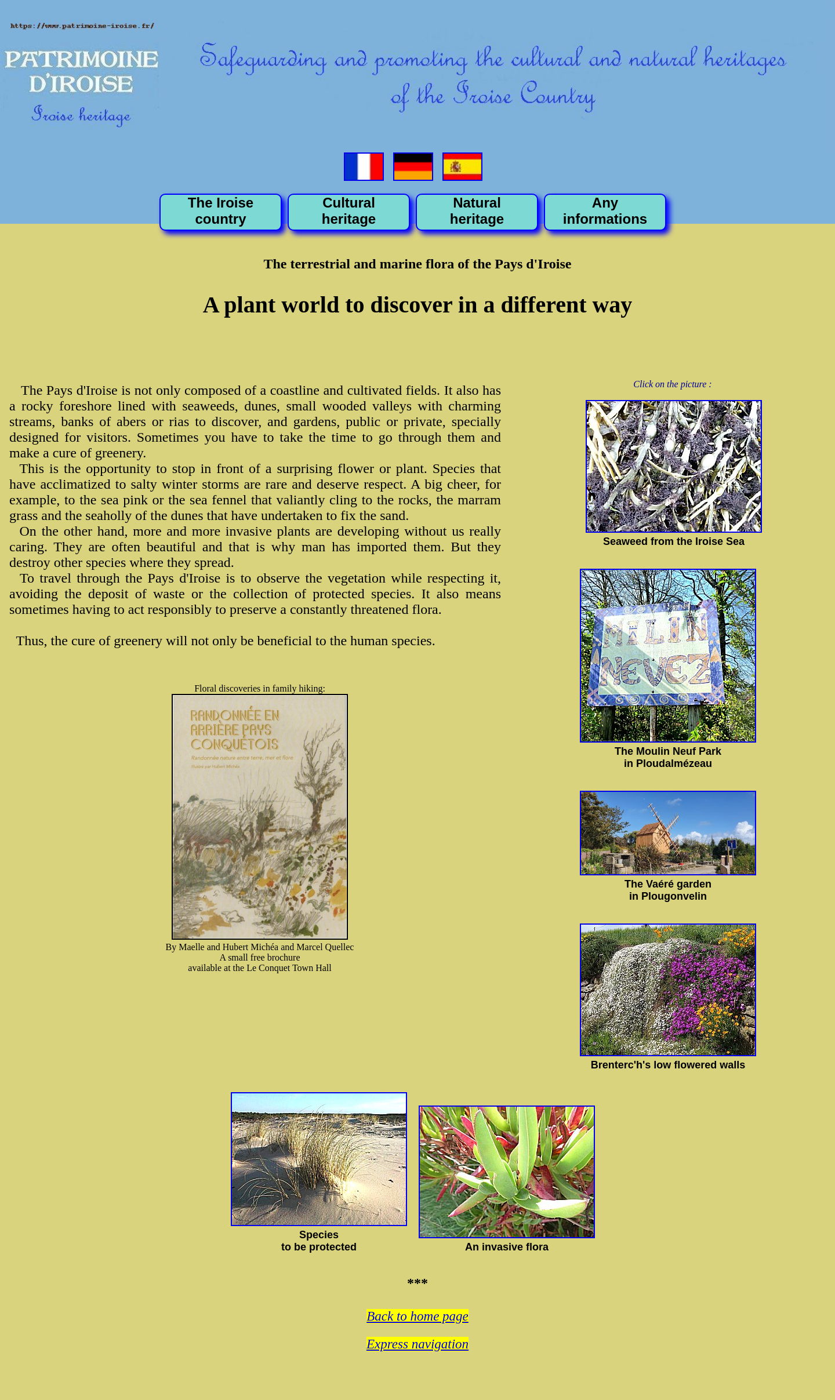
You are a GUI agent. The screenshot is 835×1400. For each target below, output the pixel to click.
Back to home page (417, 1316)
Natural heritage (477, 211)
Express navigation (417, 1344)
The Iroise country (220, 211)
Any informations (605, 211)
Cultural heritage (349, 211)
